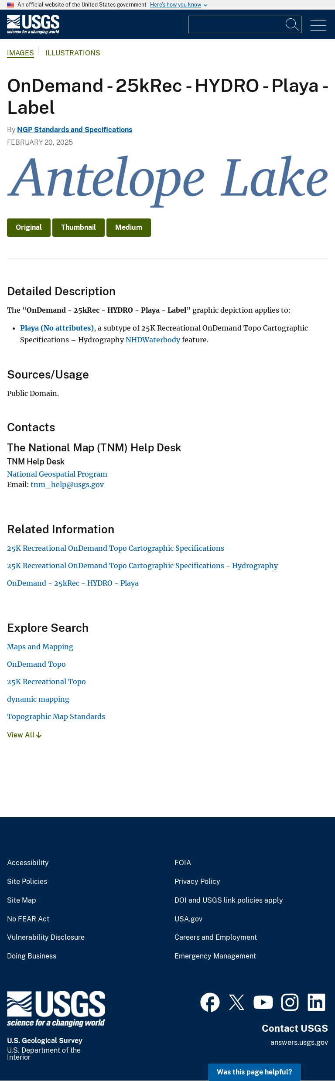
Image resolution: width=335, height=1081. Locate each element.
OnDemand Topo (36, 664)
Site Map (21, 900)
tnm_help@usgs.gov (67, 484)
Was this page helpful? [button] (254, 1072)
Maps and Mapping (40, 646)
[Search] (292, 24)
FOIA (182, 863)
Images (20, 53)
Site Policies (27, 882)
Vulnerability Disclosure (46, 937)
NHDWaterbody (153, 339)
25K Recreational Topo (46, 681)
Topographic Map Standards (56, 716)
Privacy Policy (197, 882)
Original (29, 227)
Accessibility (28, 863)
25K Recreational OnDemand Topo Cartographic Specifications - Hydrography (142, 565)
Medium (128, 227)
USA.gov (188, 919)
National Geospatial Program (57, 474)
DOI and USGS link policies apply (228, 900)
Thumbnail (78, 227)
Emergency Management (215, 956)
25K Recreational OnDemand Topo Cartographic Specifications (115, 548)
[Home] (33, 32)
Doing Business (31, 956)
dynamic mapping (38, 699)
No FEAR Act (28, 919)
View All (24, 735)
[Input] (244, 24)
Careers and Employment (215, 937)
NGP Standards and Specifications (74, 130)
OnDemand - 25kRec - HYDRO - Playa (73, 583)
